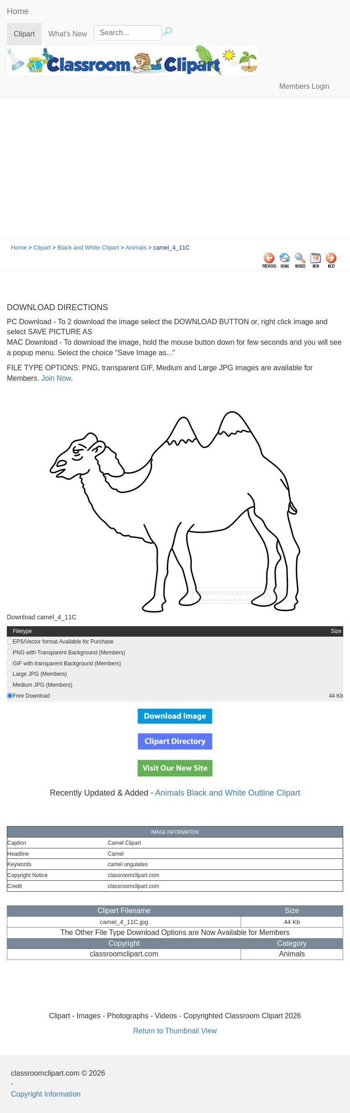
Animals (135, 247)
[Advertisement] (175, 171)
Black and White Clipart (88, 247)
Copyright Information (46, 1094)
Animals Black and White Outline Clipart (227, 792)
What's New (67, 34)
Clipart (27, 33)
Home (18, 11)
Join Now (55, 378)
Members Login (304, 86)
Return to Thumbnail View (175, 1031)
